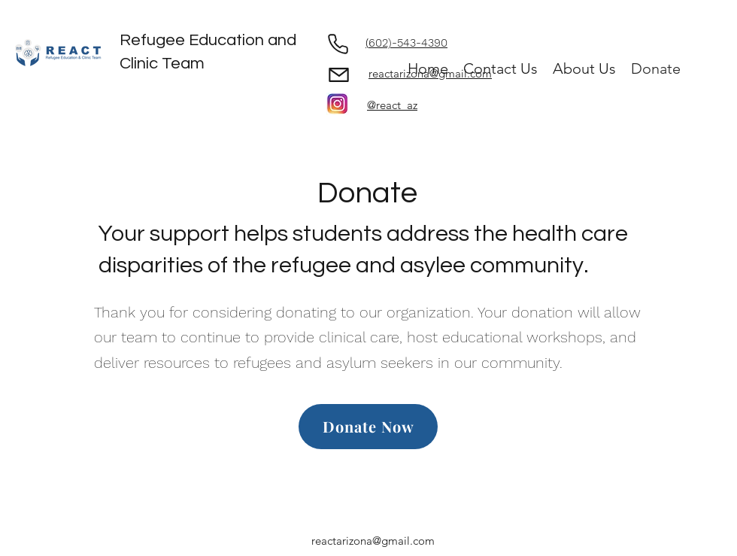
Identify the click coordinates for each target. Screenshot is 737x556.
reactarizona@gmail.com (373, 540)
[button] (584, 69)
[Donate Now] (368, 426)
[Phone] (338, 44)
